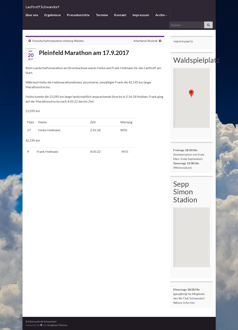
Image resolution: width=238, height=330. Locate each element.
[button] (191, 93)
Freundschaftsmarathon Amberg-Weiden (58, 40)
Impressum (141, 15)
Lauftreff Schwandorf (64, 5)
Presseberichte (78, 15)
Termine (102, 15)
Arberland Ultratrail (145, 40)
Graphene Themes (57, 325)
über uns (31, 15)
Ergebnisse (52, 15)
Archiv (161, 15)
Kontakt (120, 15)
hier (192, 302)
